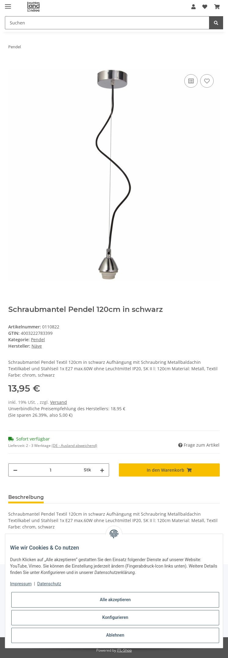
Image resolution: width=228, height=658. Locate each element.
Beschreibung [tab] (26, 497)
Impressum (20, 583)
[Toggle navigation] (8, 4)
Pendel (38, 339)
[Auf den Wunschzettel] (207, 81)
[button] (193, 7)
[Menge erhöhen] (102, 470)
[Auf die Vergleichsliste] (191, 81)
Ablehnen (115, 635)
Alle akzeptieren (115, 599)
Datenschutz (49, 583)
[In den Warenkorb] (13, 66)
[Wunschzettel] (205, 7)
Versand (58, 402)
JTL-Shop (124, 650)
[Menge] (50, 470)
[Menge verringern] (15, 470)
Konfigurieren (115, 617)
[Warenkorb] (217, 7)
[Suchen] (107, 22)
